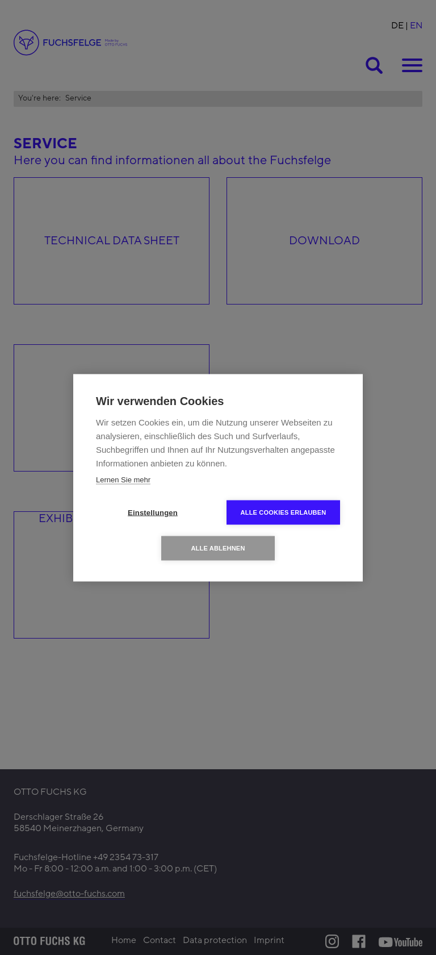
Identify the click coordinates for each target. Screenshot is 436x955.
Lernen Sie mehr (123, 479)
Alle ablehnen (218, 547)
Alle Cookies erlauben (283, 511)
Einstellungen (153, 512)
